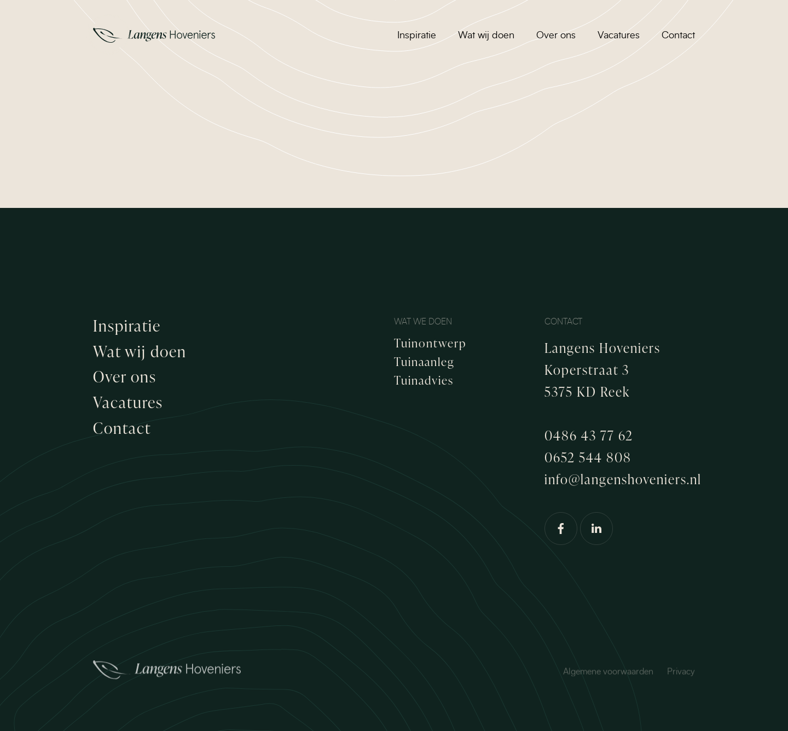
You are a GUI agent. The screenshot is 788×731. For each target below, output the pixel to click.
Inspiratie (416, 35)
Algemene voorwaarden (608, 678)
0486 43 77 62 (588, 435)
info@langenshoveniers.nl (623, 479)
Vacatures (619, 35)
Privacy (681, 678)
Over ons (556, 35)
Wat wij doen (486, 35)
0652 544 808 (587, 457)
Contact (678, 35)
